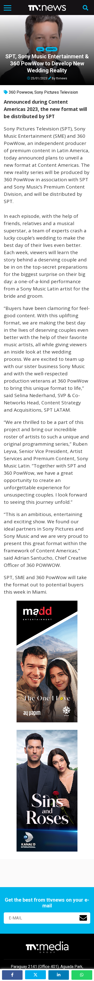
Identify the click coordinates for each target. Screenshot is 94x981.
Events (51, 49)
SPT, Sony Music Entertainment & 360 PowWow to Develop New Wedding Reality (47, 63)
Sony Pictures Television (56, 92)
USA (40, 49)
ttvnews (61, 78)
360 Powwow (21, 92)
